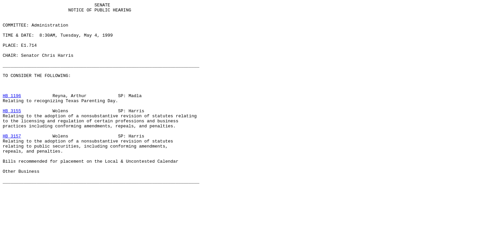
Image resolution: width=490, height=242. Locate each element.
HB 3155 (12, 133)
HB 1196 (12, 115)
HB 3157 (12, 163)
